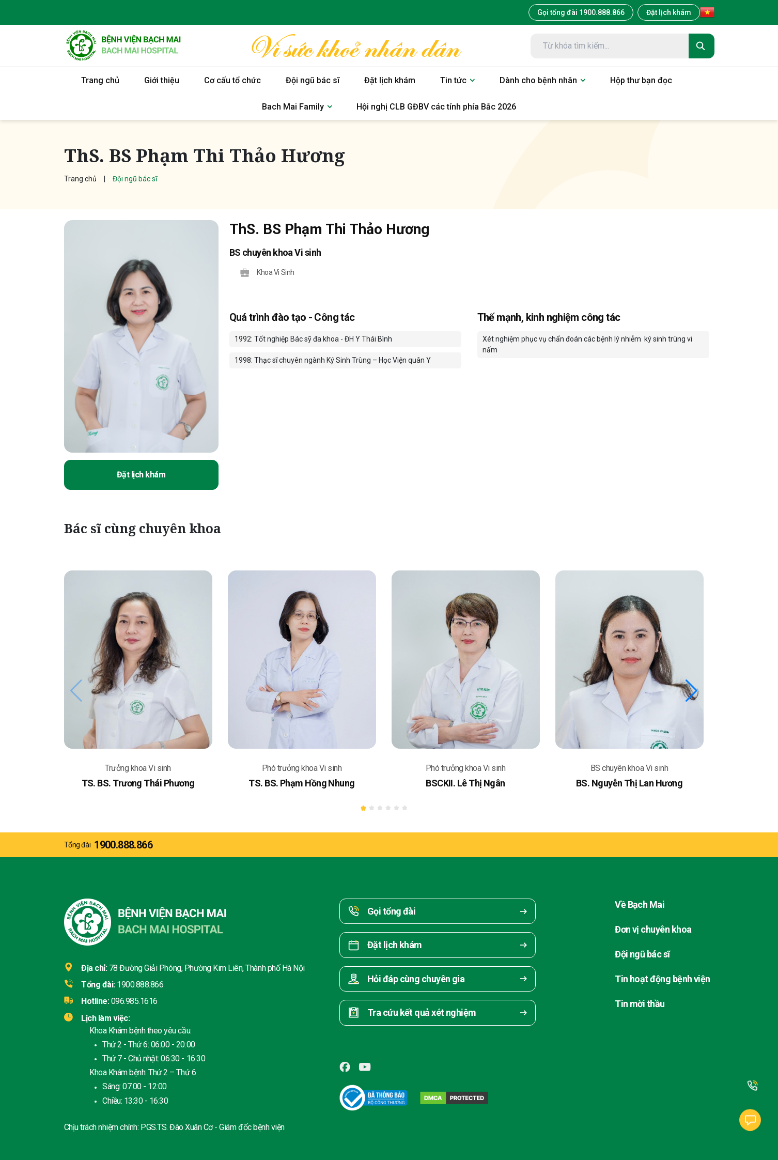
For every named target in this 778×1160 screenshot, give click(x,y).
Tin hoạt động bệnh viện (662, 978)
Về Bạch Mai (639, 904)
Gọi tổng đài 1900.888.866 (581, 12)
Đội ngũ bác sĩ (642, 954)
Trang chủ (80, 179)
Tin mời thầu (640, 1003)
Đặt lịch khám (668, 12)
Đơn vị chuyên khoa (653, 929)
